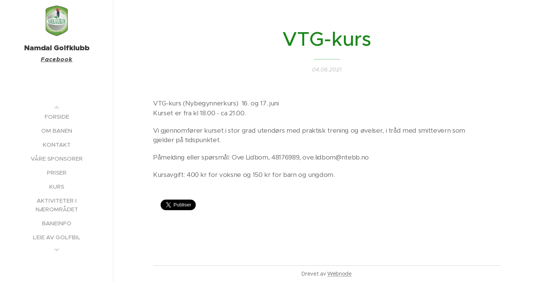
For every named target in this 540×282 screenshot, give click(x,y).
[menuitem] (56, 116)
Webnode (339, 273)
